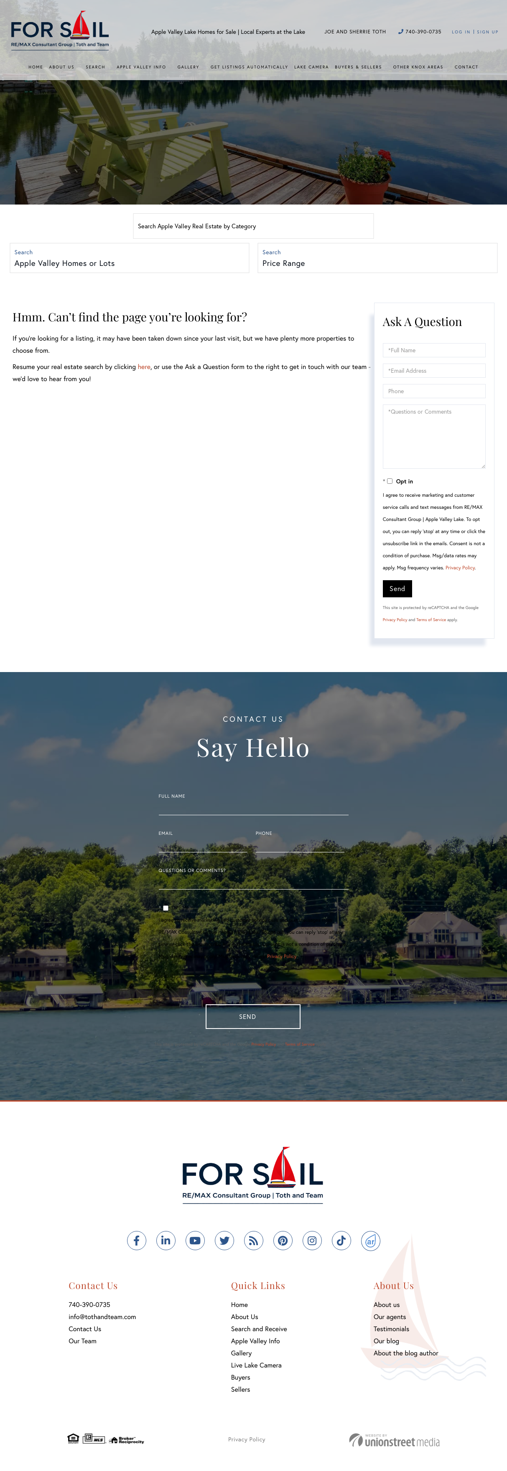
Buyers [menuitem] (240, 1380)
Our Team (83, 1344)
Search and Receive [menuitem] (259, 1332)
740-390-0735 (419, 32)
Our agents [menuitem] (390, 1320)
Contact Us (85, 1332)
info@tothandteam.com (102, 1320)
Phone (264, 835)
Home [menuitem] (35, 67)
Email (166, 835)
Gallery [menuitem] (188, 67)
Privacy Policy (460, 569)
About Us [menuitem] (61, 67)
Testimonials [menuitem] (391, 1332)
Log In (461, 32)
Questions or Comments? (192, 872)
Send (397, 589)
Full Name (172, 798)
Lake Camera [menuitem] (311, 67)
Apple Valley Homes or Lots (65, 263)
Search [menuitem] (95, 67)
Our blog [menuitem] (386, 1344)
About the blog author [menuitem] (406, 1356)
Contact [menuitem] (467, 67)
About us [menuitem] (387, 1308)
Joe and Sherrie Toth (355, 32)
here (144, 368)
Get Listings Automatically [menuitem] (249, 67)
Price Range (284, 263)
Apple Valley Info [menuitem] (141, 67)
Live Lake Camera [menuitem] (256, 1368)
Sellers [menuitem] (240, 1392)
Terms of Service (431, 621)
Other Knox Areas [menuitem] (418, 67)
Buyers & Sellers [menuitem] (358, 67)
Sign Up (488, 32)
